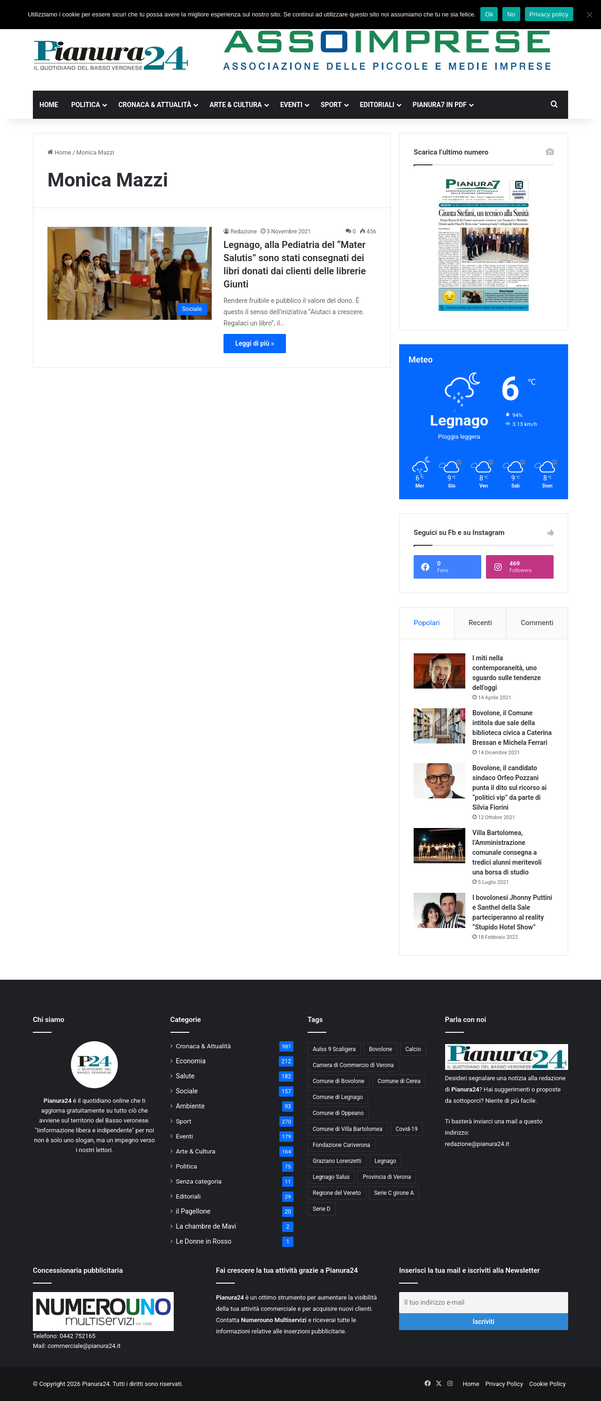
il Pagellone (193, 1211)
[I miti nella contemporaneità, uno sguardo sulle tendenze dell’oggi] (439, 671)
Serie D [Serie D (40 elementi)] (322, 1209)
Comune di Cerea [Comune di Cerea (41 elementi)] (399, 1081)
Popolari (426, 623)
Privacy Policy (504, 1383)
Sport (331, 104)
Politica (85, 104)
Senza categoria (199, 1181)
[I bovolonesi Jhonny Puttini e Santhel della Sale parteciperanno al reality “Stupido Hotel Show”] (439, 910)
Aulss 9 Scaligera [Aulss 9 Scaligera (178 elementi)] (334, 1049)
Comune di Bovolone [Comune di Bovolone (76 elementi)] (338, 1081)
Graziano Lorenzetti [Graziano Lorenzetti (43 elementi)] (337, 1161)
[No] (589, 14)
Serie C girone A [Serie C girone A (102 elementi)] (394, 1193)
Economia (191, 1061)
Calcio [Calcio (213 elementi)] (413, 1049)
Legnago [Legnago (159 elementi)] (385, 1161)
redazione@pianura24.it (477, 1143)
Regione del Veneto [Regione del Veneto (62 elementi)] (337, 1193)
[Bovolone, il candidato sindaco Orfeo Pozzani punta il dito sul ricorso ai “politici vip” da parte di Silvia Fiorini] (439, 780)
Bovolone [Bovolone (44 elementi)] (381, 1049)
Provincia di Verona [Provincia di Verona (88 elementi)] (387, 1177)
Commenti (537, 623)
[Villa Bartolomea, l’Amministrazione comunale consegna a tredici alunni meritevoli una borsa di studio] (439, 845)
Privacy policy (549, 14)
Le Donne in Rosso (203, 1241)
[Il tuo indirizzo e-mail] (483, 1302)
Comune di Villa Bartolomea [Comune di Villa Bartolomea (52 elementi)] (348, 1129)
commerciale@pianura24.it (84, 1345)
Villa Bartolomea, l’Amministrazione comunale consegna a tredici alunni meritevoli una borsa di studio (506, 852)
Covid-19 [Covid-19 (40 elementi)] (407, 1129)
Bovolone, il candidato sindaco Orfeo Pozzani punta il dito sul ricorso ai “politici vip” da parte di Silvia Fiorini (509, 787)
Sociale (187, 1091)
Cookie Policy (547, 1383)
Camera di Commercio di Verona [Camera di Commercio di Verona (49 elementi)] (353, 1065)
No (511, 14)
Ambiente (190, 1106)
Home (48, 104)
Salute (185, 1076)
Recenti (480, 623)
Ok (489, 14)
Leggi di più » (254, 343)
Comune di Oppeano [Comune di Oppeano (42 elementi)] (338, 1113)
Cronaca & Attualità (154, 104)
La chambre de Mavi (206, 1226)
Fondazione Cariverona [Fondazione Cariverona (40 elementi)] (341, 1145)
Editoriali (377, 104)
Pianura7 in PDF (440, 104)
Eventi (291, 104)
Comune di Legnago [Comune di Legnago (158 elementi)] (338, 1097)
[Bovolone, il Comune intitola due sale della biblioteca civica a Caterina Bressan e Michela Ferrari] (439, 725)
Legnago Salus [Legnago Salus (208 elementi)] (331, 1177)
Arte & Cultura (235, 104)
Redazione (244, 231)
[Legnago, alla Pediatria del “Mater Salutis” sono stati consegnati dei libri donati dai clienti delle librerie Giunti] (129, 273)
